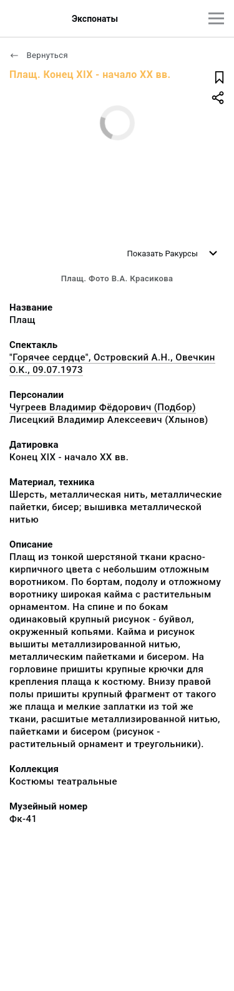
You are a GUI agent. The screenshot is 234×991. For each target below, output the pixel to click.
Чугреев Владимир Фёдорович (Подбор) (102, 407)
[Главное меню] (216, 18)
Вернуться (38, 55)
